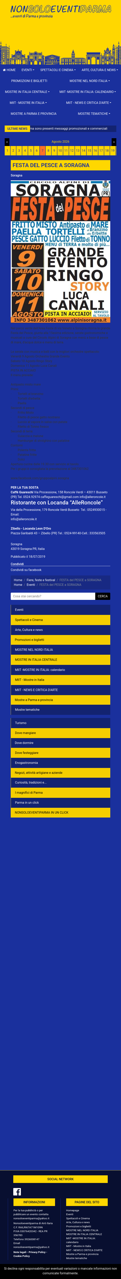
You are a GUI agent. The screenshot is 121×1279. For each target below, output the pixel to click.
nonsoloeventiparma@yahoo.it (31, 1218)
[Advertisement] (60, 33)
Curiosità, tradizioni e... (31, 782)
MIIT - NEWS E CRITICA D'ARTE (36, 690)
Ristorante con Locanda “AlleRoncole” (57, 502)
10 (60, 150)
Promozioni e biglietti (29, 81)
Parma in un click (27, 802)
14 (83, 150)
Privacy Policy (37, 1252)
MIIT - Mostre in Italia (29, 680)
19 (113, 150)
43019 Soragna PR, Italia (28, 549)
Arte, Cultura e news (29, 630)
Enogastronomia (26, 763)
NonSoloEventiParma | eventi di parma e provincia (60, 11)
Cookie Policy (21, 1256)
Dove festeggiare (26, 753)
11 (66, 150)
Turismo (20, 723)
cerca (103, 596)
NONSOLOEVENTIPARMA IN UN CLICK (41, 812)
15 (89, 150)
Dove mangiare (25, 733)
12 (72, 150)
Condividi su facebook (26, 570)
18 (107, 150)
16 (95, 150)
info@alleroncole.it (93, 497)
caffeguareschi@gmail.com (60, 497)
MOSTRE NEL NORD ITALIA (34, 650)
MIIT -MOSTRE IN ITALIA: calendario (40, 670)
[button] (28, 70)
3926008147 (31, 1239)
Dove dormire (24, 743)
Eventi (19, 610)
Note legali (19, 1252)
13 (77, 150)
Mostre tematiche (27, 710)
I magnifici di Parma (29, 792)
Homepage (72, 1210)
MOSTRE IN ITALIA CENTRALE (36, 660)
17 (101, 150)
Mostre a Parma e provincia (33, 114)
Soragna (16, 175)
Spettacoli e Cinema (29, 620)
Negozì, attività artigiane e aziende (38, 773)
